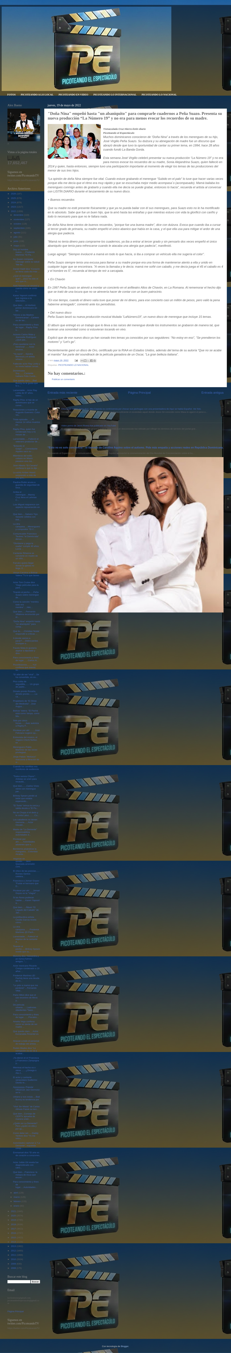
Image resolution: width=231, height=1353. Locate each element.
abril (16, 1192)
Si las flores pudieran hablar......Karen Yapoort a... (26, 900)
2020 (14, 1215)
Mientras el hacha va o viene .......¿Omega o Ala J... (24, 1070)
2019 (14, 1220)
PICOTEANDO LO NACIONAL (159, 94)
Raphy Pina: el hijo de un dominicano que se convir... (25, 402)
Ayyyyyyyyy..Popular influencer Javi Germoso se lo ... (26, 1090)
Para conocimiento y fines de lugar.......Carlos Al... (26, 658)
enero (17, 1206)
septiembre (19, 228)
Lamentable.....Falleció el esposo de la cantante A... (25, 939)
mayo (17, 245)
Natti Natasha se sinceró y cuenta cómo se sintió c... (26, 288)
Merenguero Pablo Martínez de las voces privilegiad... (25, 750)
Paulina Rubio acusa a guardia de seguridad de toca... (26, 485)
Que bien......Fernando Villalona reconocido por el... (26, 614)
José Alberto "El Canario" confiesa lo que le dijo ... (26, 466)
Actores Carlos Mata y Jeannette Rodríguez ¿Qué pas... (24, 337)
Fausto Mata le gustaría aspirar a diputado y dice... (25, 651)
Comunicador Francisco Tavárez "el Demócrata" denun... (26, 536)
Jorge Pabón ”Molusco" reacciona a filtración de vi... (26, 759)
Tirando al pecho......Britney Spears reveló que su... (26, 949)
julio (16, 237)
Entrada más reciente (62, 392)
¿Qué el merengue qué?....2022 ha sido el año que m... (25, 278)
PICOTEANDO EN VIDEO (73, 94)
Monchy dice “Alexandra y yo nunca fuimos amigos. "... (26, 958)
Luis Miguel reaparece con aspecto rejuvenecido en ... (26, 507)
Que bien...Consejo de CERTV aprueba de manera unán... (24, 1116)
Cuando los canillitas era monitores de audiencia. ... (26, 769)
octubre (18, 223)
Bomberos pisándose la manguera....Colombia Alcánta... (25, 851)
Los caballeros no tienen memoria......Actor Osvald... (25, 822)
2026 (14, 193)
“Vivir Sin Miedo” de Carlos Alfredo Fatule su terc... (26, 1107)
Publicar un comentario (63, 379)
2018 (14, 1224)
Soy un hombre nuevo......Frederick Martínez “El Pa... (24, 252)
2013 (14, 1246)
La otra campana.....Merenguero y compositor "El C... (26, 526)
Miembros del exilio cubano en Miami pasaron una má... (23, 458)
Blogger (124, 1346)
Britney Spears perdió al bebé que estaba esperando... (25, 798)
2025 (14, 198)
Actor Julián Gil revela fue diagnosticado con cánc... (26, 1165)
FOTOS (11, 94)
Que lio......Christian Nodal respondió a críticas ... (26, 632)
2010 (14, 1259)
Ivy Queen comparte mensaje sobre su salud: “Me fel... (26, 262)
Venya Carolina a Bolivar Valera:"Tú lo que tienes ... (26, 575)
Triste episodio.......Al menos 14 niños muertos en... (26, 422)
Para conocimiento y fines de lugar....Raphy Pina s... (26, 327)
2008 (14, 1268)
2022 (14, 211)
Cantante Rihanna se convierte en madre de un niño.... (25, 556)
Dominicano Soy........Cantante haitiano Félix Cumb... (25, 373)
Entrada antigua (213, 392)
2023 (14, 207)
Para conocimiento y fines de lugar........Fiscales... (26, 1015)
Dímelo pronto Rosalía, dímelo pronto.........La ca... (25, 694)
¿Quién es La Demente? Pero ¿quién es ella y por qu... (25, 1126)
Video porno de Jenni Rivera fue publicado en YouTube (88, 425)
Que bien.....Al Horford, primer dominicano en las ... (25, 308)
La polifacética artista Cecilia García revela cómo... (24, 920)
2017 (14, 1228)
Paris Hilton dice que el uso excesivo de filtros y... (25, 998)
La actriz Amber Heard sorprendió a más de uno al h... (24, 475)
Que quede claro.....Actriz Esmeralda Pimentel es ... (26, 1034)
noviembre (19, 219)
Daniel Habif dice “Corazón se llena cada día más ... (26, 270)
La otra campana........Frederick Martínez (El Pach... (26, 929)
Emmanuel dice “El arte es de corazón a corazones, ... (26, 1155)
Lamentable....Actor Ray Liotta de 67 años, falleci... (25, 393)
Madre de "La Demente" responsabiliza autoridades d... (25, 832)
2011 (14, 1255)
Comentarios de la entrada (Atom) (78, 399)
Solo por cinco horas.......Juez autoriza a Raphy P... (26, 723)
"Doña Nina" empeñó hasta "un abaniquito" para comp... (26, 624)
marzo (17, 1197)
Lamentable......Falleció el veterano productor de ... (26, 440)
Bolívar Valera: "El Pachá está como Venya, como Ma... (26, 713)
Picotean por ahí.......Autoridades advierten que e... (24, 842)
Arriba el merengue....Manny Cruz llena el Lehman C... (25, 496)
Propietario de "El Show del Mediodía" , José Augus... (25, 703)
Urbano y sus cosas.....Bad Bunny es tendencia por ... (26, 1099)
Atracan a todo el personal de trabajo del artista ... (26, 1042)
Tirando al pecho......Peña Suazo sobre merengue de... (26, 595)
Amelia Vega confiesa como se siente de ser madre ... (25, 1024)
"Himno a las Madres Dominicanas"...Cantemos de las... (26, 317)
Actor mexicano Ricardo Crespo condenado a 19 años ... (26, 968)
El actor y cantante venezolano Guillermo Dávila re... (25, 1080)
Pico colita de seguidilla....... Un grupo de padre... (26, 684)
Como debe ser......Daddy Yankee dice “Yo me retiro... (25, 1136)
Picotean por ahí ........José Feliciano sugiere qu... (26, 731)
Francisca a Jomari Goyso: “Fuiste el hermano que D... (26, 883)
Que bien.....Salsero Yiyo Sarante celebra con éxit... (25, 517)
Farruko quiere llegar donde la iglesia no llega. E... (23, 565)
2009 (14, 1264)
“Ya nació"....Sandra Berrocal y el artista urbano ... (24, 356)
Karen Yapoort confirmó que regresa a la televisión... (24, 298)
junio (16, 241)
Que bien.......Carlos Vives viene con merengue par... (26, 788)
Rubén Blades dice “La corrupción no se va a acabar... (25, 1051)
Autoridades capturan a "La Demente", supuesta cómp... (26, 1145)
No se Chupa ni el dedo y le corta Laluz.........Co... (26, 813)
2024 (14, 202)
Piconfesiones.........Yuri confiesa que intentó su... (24, 667)
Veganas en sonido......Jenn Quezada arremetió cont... (24, 862)
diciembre (19, 215)
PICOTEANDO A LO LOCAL (37, 94)
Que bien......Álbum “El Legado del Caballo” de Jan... (26, 910)
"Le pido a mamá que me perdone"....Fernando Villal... (25, 988)
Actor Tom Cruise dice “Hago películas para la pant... (26, 585)
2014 (14, 1242)
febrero (17, 1201)
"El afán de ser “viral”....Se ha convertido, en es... (26, 675)
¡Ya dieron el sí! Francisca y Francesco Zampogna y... (26, 1060)
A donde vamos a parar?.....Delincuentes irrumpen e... (25, 641)
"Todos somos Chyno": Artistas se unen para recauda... (25, 779)
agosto (17, 232)
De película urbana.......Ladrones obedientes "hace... (24, 1007)
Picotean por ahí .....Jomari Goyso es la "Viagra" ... (26, 891)
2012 (14, 1250)
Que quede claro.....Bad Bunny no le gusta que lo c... (25, 383)
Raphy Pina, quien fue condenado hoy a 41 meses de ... (24, 432)
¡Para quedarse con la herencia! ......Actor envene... (24, 347)
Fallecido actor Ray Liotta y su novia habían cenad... (26, 365)
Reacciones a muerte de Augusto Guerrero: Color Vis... (26, 412)
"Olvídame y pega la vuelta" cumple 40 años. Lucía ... (26, 546)
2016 (14, 1233)
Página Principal (139, 392)
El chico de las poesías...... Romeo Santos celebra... (26, 873)
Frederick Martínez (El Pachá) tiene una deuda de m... (26, 978)
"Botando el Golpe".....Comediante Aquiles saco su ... (25, 448)
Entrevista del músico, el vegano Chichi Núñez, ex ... (25, 740)
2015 (14, 1237)
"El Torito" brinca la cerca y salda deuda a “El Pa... (26, 806)
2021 (14, 1211)
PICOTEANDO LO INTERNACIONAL (114, 94)
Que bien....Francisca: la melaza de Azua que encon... (25, 1175)
